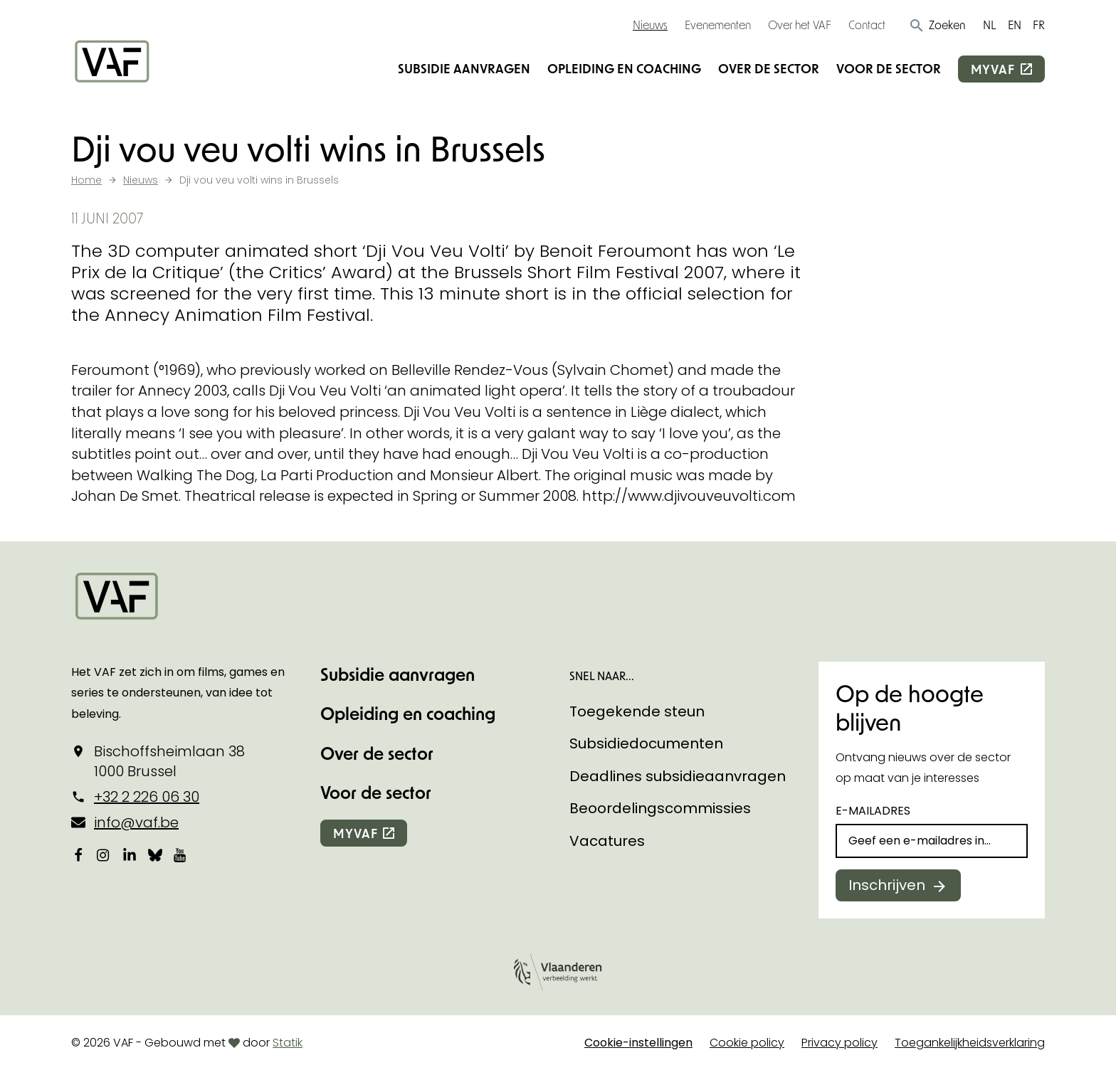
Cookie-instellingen (638, 1042)
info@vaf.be (136, 822)
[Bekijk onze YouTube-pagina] (181, 854)
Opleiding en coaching (624, 68)
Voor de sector (888, 68)
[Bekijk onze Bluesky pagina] (155, 854)
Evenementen (718, 24)
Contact (866, 24)
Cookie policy (747, 1042)
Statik (287, 1042)
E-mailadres (873, 810)
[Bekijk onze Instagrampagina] (104, 854)
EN (1014, 24)
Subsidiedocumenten (646, 743)
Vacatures (607, 841)
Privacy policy (839, 1042)
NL (989, 24)
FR (1039, 24)
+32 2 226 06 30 (146, 797)
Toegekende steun (637, 711)
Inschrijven (886, 885)
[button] (937, 25)
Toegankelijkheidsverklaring (970, 1042)
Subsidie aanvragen (464, 68)
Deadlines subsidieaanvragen (677, 776)
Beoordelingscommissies (660, 808)
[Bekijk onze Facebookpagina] (78, 854)
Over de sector (768, 68)
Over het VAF (799, 24)
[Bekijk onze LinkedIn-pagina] (129, 854)
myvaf (993, 69)
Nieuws (650, 24)
